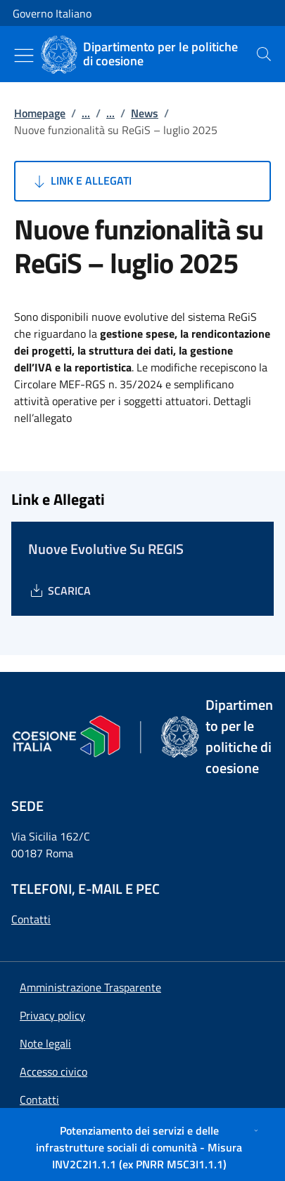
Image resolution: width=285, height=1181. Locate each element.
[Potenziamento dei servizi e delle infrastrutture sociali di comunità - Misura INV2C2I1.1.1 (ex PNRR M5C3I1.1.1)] (142, 1147)
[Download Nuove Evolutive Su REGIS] (59, 590)
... (86, 113)
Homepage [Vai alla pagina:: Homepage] (39, 113)
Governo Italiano (52, 13)
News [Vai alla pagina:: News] (144, 113)
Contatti (31, 919)
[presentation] (263, 54)
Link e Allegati (81, 181)
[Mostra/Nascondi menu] (24, 55)
